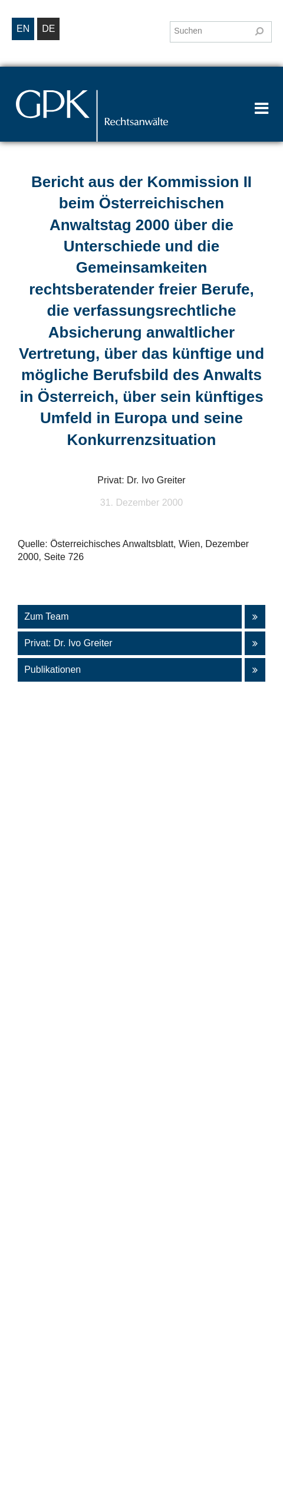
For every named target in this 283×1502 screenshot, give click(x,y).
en (23, 29)
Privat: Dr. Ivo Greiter (137, 643)
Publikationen (137, 670)
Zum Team (137, 617)
